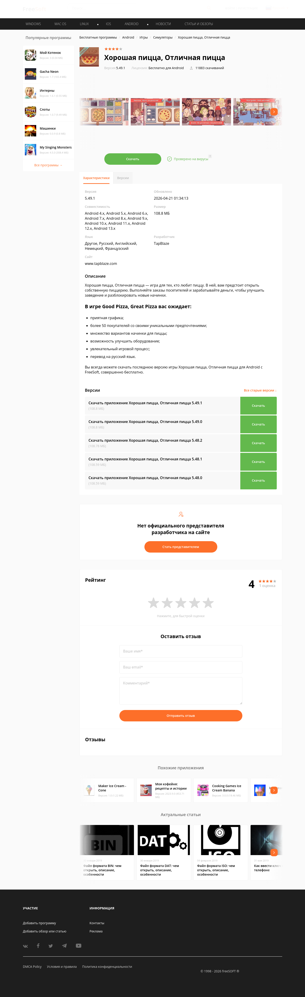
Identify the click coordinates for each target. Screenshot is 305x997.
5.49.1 (114, 68)
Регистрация (247, 8)
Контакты (97, 923)
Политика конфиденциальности (107, 966)
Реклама (96, 931)
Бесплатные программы (98, 37)
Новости (163, 24)
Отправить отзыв (181, 715)
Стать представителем (180, 547)
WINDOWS (33, 24)
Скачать (132, 159)
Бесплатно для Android (166, 68)
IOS (108, 24)
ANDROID (131, 24)
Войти (230, 8)
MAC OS (60, 24)
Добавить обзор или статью (45, 931)
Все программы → (48, 165)
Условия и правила (62, 966)
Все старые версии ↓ (260, 390)
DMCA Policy (32, 966)
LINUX (84, 24)
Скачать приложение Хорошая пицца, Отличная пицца (145, 402)
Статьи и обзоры (199, 24)
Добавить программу (39, 923)
